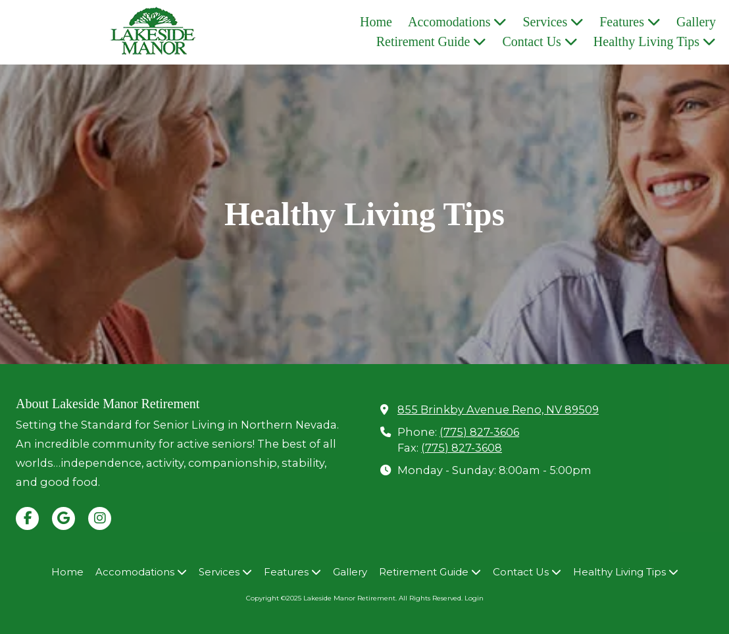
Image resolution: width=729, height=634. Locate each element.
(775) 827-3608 (461, 447)
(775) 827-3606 (479, 431)
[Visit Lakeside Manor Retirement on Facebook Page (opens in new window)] (27, 518)
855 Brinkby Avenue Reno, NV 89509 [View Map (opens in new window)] (498, 409)
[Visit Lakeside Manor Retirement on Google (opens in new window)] (63, 518)
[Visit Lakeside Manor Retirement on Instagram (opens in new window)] (99, 518)
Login (474, 598)
